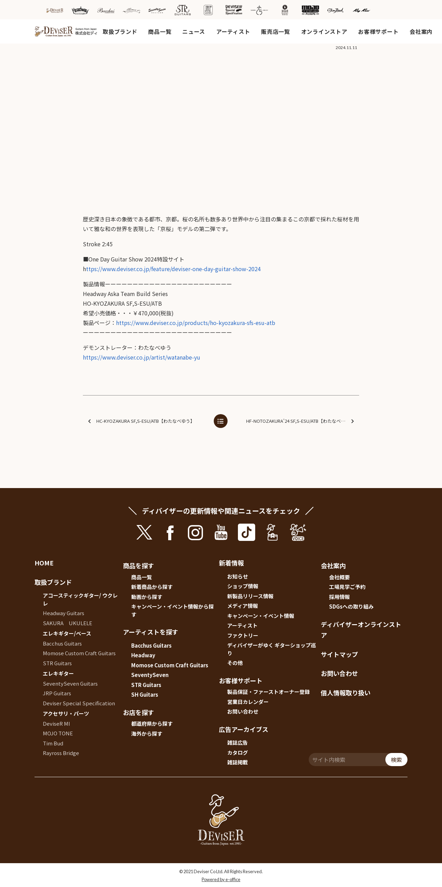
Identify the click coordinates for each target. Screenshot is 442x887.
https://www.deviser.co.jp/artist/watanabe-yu (141, 357)
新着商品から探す (152, 586)
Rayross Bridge (61, 752)
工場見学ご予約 (347, 586)
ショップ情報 (242, 586)
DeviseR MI (56, 723)
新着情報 (231, 562)
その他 (235, 662)
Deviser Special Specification (79, 703)
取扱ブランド (120, 31)
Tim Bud (53, 743)
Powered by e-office (221, 879)
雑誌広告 (237, 742)
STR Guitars (57, 663)
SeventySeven (150, 674)
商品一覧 (159, 31)
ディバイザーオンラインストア (361, 630)
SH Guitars (144, 694)
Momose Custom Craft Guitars (79, 653)
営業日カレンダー (248, 701)
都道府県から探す (152, 723)
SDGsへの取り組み (351, 606)
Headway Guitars (63, 613)
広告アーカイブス (243, 729)
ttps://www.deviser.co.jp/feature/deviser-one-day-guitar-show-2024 (173, 269)
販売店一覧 (275, 31)
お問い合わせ (242, 711)
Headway (143, 655)
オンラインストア (324, 31)
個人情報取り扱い (346, 692)
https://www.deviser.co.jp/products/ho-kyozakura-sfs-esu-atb (195, 322)
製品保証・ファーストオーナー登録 (268, 691)
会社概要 (339, 577)
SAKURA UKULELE (67, 623)
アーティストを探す (150, 631)
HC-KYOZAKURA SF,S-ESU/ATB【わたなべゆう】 (141, 421)
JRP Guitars (57, 693)
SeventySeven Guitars (70, 683)
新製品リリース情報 (250, 596)
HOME (44, 562)
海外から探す (146, 733)
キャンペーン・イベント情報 (260, 615)
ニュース (193, 31)
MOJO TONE (58, 733)
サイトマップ (339, 654)
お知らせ (237, 576)
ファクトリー (242, 635)
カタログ (237, 752)
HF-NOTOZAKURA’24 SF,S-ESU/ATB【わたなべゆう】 (300, 421)
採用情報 (339, 596)
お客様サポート (378, 31)
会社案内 (421, 31)
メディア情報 (242, 605)
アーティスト (233, 31)
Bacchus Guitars (62, 643)
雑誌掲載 (237, 762)
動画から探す (146, 596)
